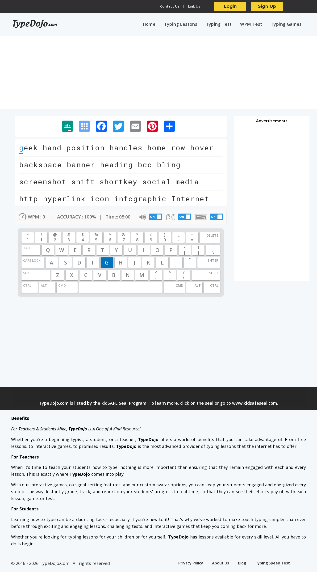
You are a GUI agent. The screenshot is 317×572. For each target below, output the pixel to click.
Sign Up (267, 6)
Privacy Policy (190, 563)
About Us (220, 563)
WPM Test (253, 24)
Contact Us (169, 6)
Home (153, 24)
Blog (242, 563)
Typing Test (221, 24)
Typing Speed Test (272, 563)
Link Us (194, 6)
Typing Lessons (184, 24)
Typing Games (286, 24)
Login (230, 6)
